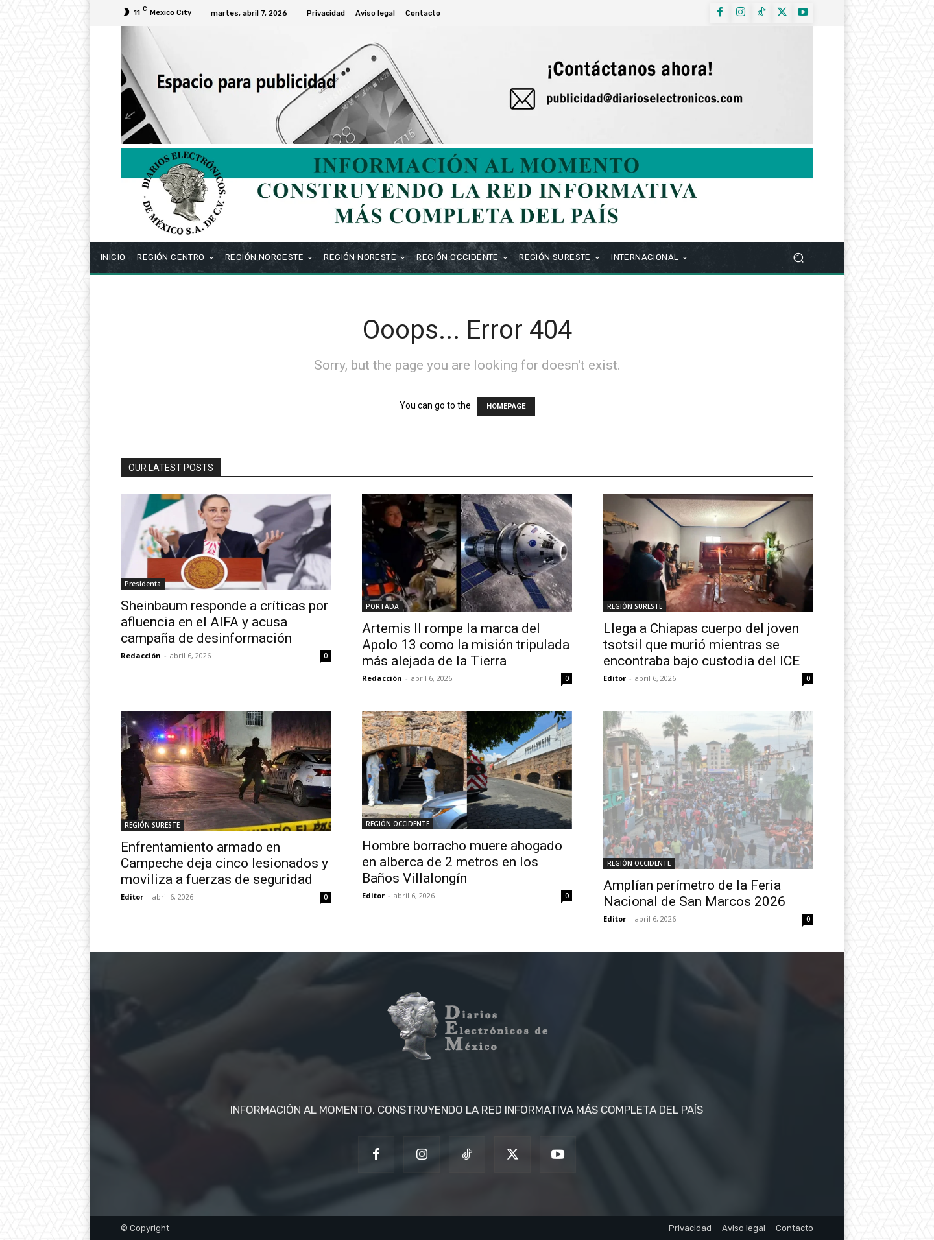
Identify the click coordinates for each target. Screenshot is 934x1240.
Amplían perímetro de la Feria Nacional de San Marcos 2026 (694, 893)
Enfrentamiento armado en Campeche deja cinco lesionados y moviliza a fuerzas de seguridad (224, 863)
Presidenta (143, 583)
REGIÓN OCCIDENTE (397, 823)
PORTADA (382, 606)
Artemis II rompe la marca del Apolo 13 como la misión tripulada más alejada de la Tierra (465, 645)
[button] (798, 257)
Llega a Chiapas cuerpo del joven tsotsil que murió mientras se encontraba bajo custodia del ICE (701, 645)
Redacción (141, 655)
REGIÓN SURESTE (634, 606)
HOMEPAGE (505, 406)
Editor (614, 678)
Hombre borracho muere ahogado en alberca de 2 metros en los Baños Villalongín (462, 862)
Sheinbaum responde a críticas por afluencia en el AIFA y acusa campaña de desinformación (224, 622)
